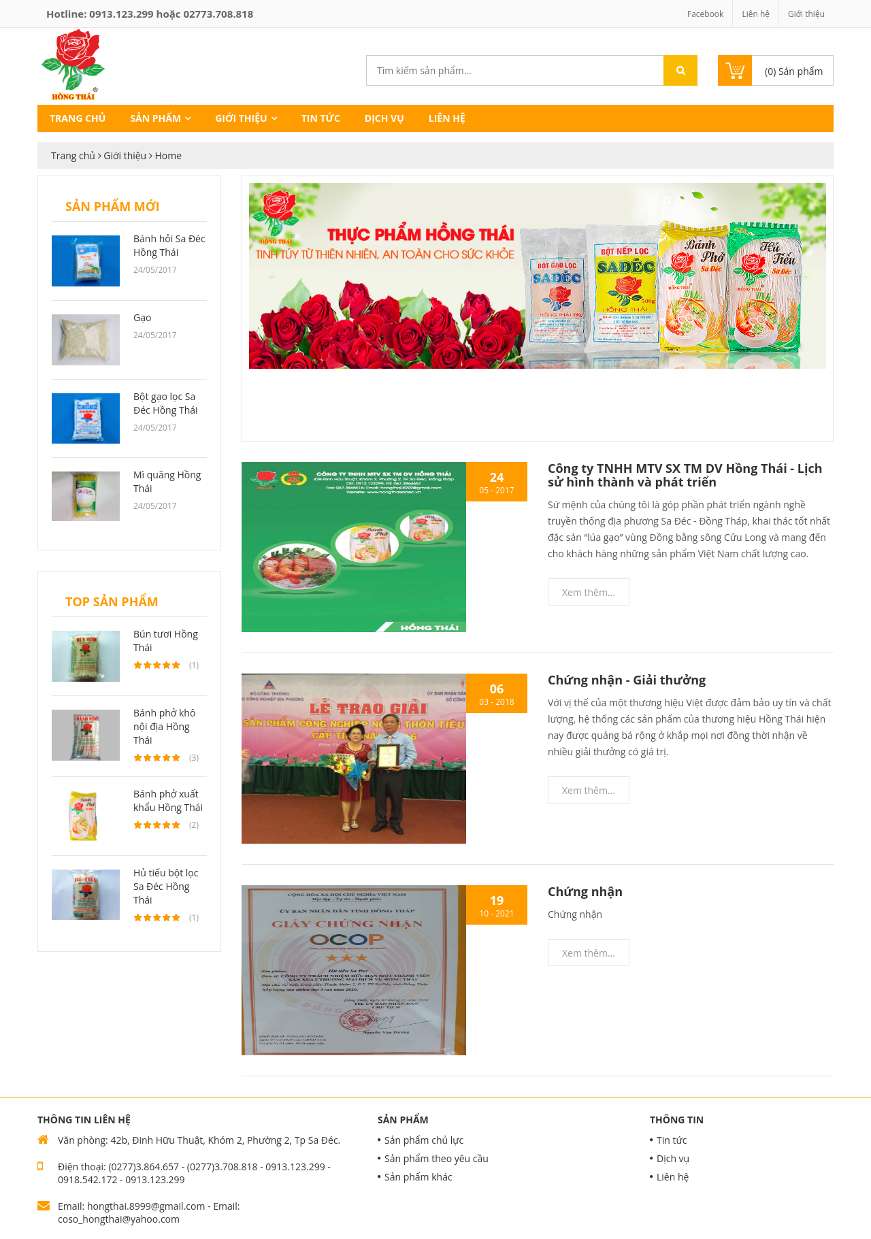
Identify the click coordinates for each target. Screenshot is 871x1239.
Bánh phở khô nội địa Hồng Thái (164, 726)
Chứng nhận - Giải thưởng (627, 680)
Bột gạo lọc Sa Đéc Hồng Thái (165, 403)
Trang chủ (77, 118)
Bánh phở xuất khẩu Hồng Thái (168, 800)
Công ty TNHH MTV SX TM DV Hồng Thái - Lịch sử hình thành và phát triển (685, 475)
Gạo (142, 317)
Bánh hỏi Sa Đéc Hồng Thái (169, 245)
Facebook (705, 14)
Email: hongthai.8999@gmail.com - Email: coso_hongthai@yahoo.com (149, 1212)
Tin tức (320, 118)
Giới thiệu (806, 14)
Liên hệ (756, 14)
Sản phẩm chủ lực (423, 1140)
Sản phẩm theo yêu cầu (436, 1158)
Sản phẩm (155, 118)
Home (168, 155)
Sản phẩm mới (112, 206)
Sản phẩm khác (418, 1176)
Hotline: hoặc (149, 13)
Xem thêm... (588, 592)
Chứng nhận (585, 891)
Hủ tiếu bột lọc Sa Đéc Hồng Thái (165, 886)
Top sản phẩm (112, 601)
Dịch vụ (384, 118)
